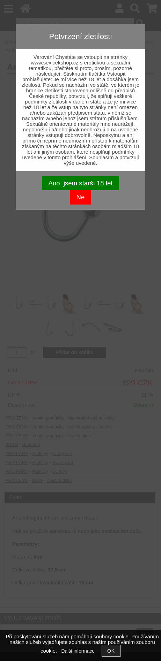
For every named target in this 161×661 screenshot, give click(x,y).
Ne (80, 197)
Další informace (78, 651)
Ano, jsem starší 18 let (81, 183)
